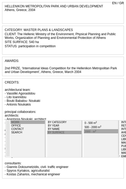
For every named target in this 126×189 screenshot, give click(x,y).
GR (121, 3)
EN (114, 3)
